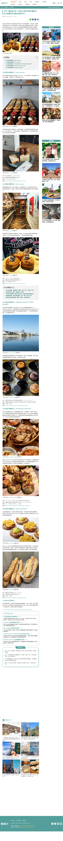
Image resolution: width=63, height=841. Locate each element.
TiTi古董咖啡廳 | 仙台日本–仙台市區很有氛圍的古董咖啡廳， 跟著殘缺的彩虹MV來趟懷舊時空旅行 (21, 659)
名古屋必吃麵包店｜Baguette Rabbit (14, 67)
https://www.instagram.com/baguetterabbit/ (16, 597)
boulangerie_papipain (12, 456)
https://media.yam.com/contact (28, 827)
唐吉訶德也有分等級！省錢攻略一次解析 (15, 292)
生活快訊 (20, 4)
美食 (25, 1)
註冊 (58, 3)
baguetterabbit (10, 543)
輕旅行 (4, 3)
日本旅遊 (12, 7)
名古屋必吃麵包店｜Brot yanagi (13, 62)
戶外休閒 (44, 1)
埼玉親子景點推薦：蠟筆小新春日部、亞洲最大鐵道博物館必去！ (20, 293)
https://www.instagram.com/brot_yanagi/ (15, 283)
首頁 (2, 7)
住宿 (31, 1)
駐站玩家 (35, 4)
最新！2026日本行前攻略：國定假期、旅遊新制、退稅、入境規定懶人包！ (21, 664)
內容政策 (24, 821)
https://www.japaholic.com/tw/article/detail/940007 (19, 609)
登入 (56, 3)
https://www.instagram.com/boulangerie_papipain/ (18, 505)
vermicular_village (11, 352)
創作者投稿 (12, 821)
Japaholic (15, 16)
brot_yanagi (10, 230)
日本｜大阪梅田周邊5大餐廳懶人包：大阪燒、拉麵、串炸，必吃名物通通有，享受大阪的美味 (20, 655)
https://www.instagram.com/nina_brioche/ (16, 180)
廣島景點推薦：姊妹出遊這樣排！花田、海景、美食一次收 (19, 295)
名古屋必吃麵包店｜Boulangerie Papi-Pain (15, 65)
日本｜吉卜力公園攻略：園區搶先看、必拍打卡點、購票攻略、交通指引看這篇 (21, 651)
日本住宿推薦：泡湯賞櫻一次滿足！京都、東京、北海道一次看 (20, 290)
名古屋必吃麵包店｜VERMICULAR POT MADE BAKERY (19, 63)
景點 (20, 1)
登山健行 (37, 1)
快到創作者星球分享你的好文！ (54, 7)
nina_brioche (10, 126)
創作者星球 (14, 1)
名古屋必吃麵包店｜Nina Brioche (13, 60)
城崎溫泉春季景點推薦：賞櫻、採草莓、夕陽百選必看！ (18, 297)
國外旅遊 (13, 4)
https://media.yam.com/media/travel (27, 826)
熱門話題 (27, 4)
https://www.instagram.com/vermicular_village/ (17, 405)
